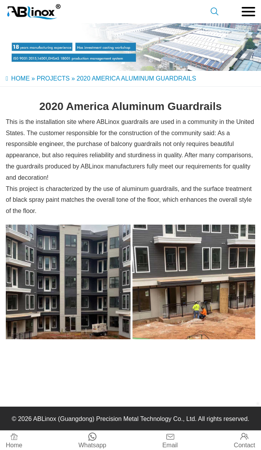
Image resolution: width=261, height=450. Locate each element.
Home (20, 78)
